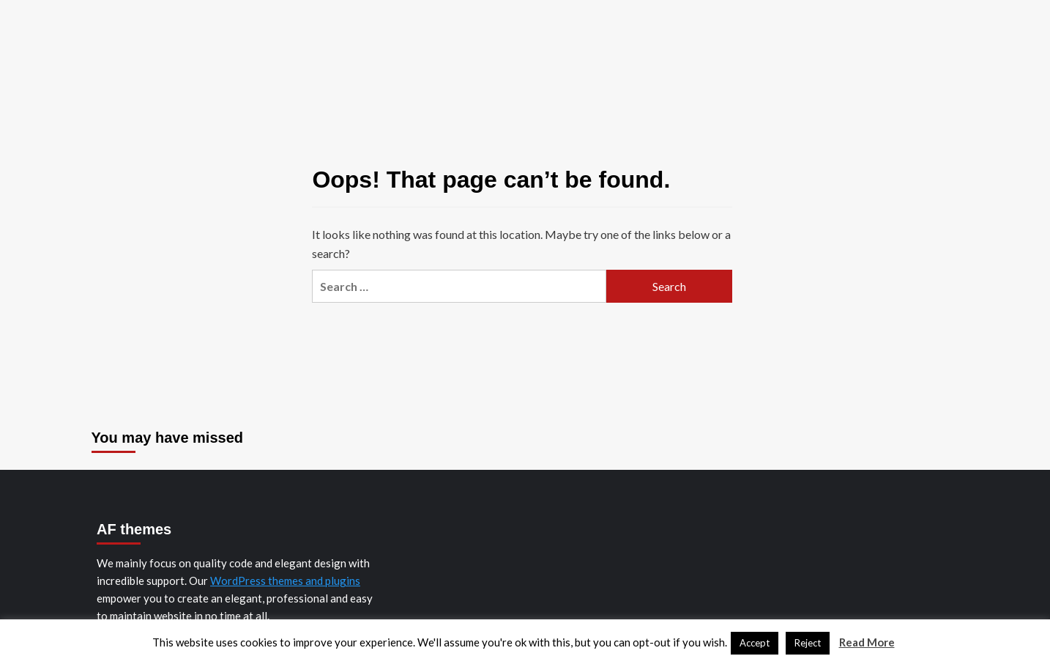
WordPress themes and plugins (285, 580)
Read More (867, 642)
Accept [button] (755, 643)
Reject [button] (807, 643)
